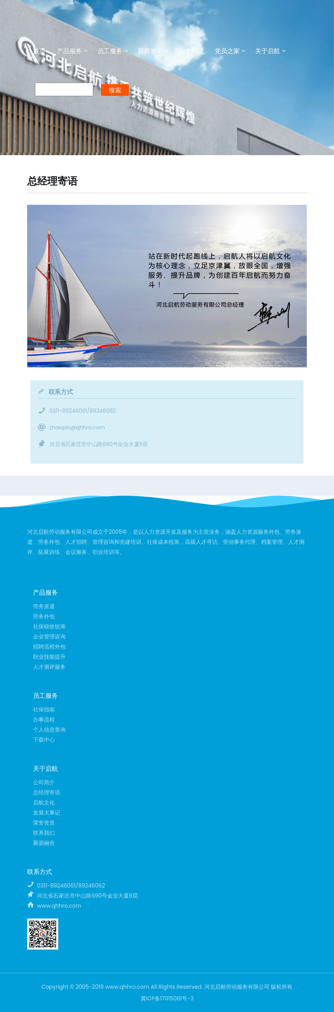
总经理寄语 (46, 792)
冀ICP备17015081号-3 (167, 998)
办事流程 (44, 719)
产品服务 (69, 51)
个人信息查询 (49, 729)
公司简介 (44, 782)
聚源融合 (44, 843)
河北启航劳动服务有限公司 (62, 18)
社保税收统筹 (49, 626)
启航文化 (44, 802)
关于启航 (267, 51)
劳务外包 (44, 616)
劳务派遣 (44, 606)
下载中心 (44, 740)
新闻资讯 (150, 51)
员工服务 (109, 51)
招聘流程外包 (49, 646)
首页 (39, 51)
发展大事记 (46, 813)
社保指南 (44, 709)
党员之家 (227, 51)
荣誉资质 (44, 823)
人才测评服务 (49, 667)
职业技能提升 (49, 657)
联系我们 (44, 833)
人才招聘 (190, 51)
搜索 (115, 90)
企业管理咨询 (49, 636)
